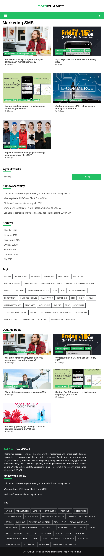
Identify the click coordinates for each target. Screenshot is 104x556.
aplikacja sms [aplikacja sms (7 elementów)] (21, 276)
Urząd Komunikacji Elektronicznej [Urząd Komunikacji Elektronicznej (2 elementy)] (56, 312)
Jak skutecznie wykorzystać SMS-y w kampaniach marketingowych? (24, 60)
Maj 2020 (8, 259)
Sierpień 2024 (10, 230)
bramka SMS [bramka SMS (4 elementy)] (49, 276)
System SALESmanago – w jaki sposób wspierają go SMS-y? (25, 107)
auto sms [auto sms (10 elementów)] (35, 276)
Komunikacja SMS (63, 50)
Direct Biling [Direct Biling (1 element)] (63, 276)
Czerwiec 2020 (10, 254)
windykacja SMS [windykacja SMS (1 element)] (11, 319)
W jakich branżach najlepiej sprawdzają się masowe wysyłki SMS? (25, 153)
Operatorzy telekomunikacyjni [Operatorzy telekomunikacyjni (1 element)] (80, 283)
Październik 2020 (12, 239)
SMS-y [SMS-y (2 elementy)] (81, 298)
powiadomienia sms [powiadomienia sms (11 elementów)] (77, 291)
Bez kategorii (10, 54)
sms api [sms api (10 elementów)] (90, 298)
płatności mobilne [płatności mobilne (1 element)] (28, 298)
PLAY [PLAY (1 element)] (55, 291)
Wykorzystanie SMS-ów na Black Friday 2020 (25, 198)
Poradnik (59, 54)
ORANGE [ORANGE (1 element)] (7, 291)
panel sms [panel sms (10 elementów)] (19, 291)
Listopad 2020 (10, 235)
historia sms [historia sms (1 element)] (78, 276)
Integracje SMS (10, 100)
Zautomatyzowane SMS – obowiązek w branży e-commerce (75, 107)
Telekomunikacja (20, 386)
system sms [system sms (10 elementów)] (79, 305)
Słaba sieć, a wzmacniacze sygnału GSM (23, 203)
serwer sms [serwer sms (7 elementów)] (62, 298)
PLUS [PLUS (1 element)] (63, 291)
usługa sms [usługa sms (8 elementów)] (81, 312)
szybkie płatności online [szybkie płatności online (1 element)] (15, 312)
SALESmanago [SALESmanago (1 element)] (47, 298)
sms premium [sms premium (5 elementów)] (44, 305)
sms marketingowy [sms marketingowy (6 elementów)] (12, 305)
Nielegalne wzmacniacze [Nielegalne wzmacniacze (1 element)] (51, 283)
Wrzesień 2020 (10, 244)
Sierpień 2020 (10, 249)
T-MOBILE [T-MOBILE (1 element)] (34, 312)
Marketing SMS (23, 54)
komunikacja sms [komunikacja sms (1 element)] (12, 283)
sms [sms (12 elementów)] (73, 298)
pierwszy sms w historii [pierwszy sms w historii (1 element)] (38, 291)
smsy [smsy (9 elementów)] (67, 305)
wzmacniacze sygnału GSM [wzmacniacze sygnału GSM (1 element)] (63, 319)
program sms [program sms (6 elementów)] (10, 298)
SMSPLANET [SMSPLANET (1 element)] (30, 305)
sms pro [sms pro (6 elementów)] (57, 305)
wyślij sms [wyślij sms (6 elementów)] (42, 319)
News (33, 54)
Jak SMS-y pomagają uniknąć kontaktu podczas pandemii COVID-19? (37, 212)
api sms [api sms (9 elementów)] (7, 276)
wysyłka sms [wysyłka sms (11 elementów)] (28, 319)
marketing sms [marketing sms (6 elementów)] (30, 283)
